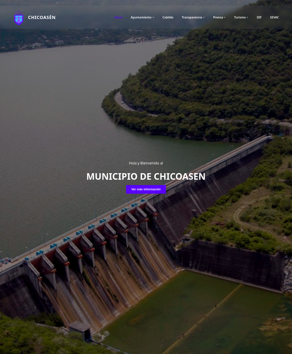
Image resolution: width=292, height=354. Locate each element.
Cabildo (167, 17)
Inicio (118, 17)
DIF (259, 17)
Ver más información (146, 189)
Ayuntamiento (142, 17)
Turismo (241, 17)
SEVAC (274, 17)
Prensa (219, 17)
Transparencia (193, 17)
